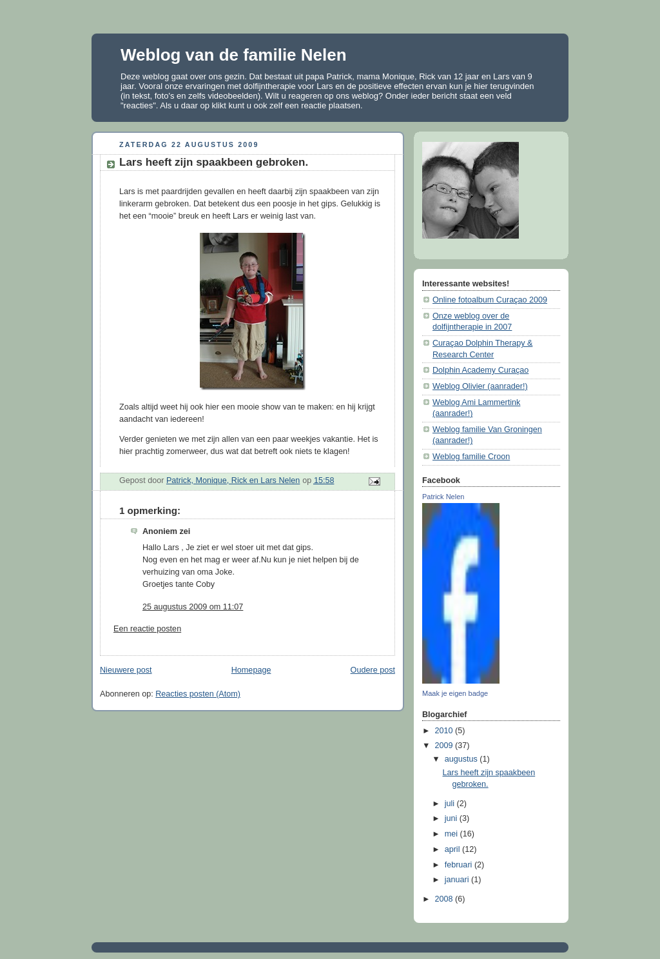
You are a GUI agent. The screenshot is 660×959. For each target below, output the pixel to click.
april (453, 849)
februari (459, 864)
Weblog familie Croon (471, 456)
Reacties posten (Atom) (197, 693)
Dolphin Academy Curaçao (480, 370)
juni (452, 818)
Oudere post (373, 670)
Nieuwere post (126, 670)
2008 (445, 899)
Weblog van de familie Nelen (234, 54)
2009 (445, 745)
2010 (445, 730)
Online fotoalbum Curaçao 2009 (489, 299)
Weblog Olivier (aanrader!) (480, 386)
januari (458, 879)
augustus (462, 759)
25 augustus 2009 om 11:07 (192, 606)
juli (451, 803)
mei (452, 833)
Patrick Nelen (443, 496)
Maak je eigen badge (455, 693)
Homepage (251, 670)
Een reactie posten (147, 628)
